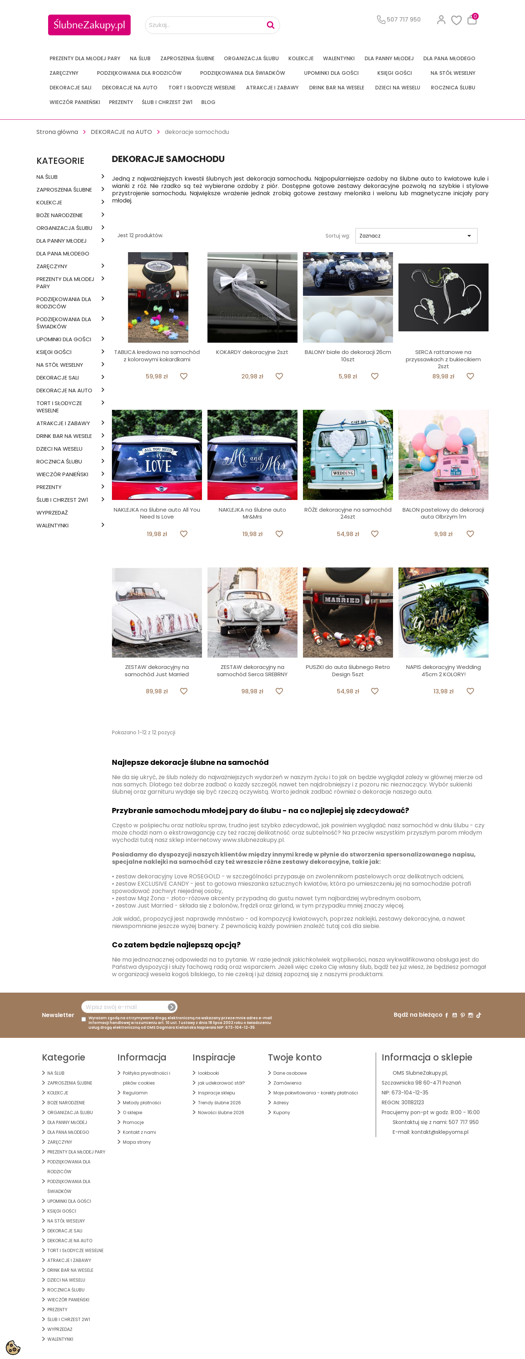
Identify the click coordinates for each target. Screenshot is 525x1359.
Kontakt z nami (139, 1132)
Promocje (133, 1122)
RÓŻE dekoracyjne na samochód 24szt (348, 513)
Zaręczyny (64, 73)
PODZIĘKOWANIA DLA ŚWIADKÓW (242, 73)
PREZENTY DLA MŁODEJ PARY (85, 58)
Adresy (281, 1103)
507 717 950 (464, 1122)
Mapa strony (137, 1142)
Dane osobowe (290, 1073)
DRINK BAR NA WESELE (336, 87)
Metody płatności (142, 1103)
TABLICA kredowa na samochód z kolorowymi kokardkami (157, 355)
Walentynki (339, 58)
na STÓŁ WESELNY (453, 73)
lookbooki (208, 1073)
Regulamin (135, 1093)
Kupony (281, 1112)
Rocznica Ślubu (453, 87)
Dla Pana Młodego (449, 58)
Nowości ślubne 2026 (221, 1112)
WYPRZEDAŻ (52, 512)
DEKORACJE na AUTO (130, 87)
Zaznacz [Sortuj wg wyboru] (416, 235)
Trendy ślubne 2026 (219, 1103)
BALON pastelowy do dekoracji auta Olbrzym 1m (443, 513)
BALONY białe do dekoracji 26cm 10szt (348, 355)
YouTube (454, 1015)
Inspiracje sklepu (216, 1093)
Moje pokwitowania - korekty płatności (315, 1093)
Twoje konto (295, 1057)
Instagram (470, 1015)
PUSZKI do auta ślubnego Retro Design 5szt (348, 670)
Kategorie (60, 161)
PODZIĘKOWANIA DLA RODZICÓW (139, 73)
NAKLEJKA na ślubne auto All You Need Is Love (157, 513)
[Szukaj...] (212, 25)
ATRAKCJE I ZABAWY (272, 87)
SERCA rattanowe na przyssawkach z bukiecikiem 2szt (443, 359)
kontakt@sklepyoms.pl (440, 1132)
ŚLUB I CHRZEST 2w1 (167, 102)
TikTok (478, 1015)
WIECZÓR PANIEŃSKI (75, 102)
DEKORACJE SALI (71, 87)
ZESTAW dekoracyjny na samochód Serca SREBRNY (252, 670)
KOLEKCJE (301, 58)
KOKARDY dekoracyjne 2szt (252, 352)
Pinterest (462, 1015)
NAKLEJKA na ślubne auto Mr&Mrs (252, 513)
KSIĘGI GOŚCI (394, 73)
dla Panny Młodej (389, 58)
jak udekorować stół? (221, 1083)
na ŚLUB (140, 58)
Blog (208, 102)
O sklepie (132, 1112)
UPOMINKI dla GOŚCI (331, 73)
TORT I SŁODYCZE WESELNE (202, 87)
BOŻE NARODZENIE (59, 215)
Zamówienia (287, 1083)
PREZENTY (121, 102)
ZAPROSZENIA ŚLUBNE (187, 58)
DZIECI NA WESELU (397, 87)
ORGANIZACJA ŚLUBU (251, 58)
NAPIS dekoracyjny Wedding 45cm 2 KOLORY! (443, 670)
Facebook (446, 1015)
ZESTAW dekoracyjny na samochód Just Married (157, 670)
